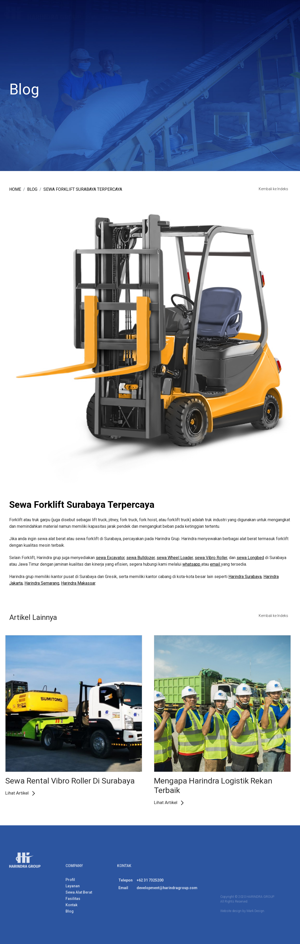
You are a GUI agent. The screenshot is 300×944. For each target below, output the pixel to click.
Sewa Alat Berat (141, 17)
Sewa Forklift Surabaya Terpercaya (82, 189)
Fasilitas (171, 17)
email (215, 564)
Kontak (207, 17)
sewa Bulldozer (140, 557)
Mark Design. (256, 913)
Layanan (111, 17)
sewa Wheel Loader (175, 557)
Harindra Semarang (41, 583)
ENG (273, 15)
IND (288, 15)
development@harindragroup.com (167, 890)
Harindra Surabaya (245, 576)
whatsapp (191, 564)
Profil (91, 17)
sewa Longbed (250, 557)
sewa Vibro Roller (211, 557)
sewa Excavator (110, 557)
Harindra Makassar (78, 583)
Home (15, 189)
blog (32, 189)
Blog (189, 17)
